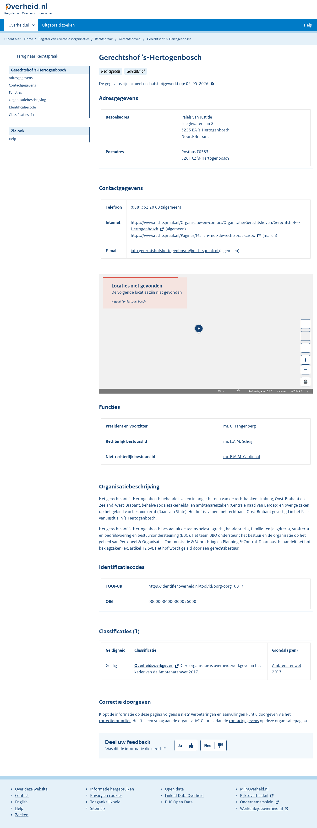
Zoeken (21, 814)
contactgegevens (244, 720)
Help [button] (308, 25)
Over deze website (31, 789)
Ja (180, 745)
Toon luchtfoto (305, 336)
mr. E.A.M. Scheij (237, 441)
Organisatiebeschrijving (27, 99)
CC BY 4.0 (298, 391)
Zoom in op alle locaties (305, 348)
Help (12, 138)
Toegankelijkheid (105, 802)
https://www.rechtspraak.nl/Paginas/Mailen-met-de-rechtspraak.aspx (193, 235)
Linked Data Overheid (184, 795)
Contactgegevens (22, 85)
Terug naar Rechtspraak (37, 56)
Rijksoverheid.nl (254, 795)
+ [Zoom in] (306, 359)
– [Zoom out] (305, 369)
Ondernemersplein (256, 802)
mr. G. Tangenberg (239, 426)
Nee (207, 745)
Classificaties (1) (21, 114)
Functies (15, 92)
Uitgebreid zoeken (58, 25)
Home (28, 39)
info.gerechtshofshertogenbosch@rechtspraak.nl (175, 250)
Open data (174, 789)
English (21, 802)
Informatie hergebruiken (112, 789)
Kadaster (283, 391)
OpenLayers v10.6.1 (262, 391)
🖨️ (305, 381)
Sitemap (97, 808)
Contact (22, 795)
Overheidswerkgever (153, 665)
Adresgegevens (21, 78)
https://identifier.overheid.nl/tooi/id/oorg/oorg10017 (196, 586)
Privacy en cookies (106, 795)
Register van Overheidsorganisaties (63, 39)
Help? (212, 83)
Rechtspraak (104, 39)
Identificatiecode (22, 107)
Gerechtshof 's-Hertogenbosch (38, 70)
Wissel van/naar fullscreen (305, 324)
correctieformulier (115, 720)
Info (238, 390)
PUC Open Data (179, 802)
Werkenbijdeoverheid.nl (261, 808)
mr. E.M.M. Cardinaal (241, 456)
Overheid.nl (19, 26)
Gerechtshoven (130, 39)
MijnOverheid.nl (254, 789)
